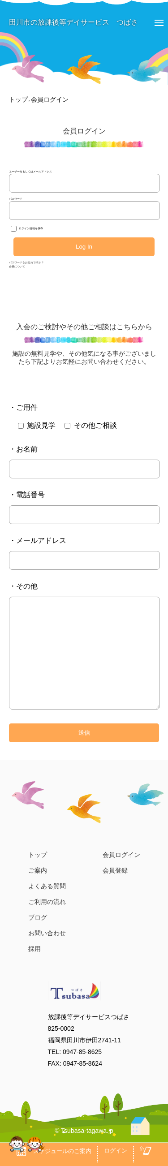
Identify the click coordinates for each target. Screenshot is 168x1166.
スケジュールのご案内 (54, 1151)
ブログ (37, 917)
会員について (17, 266)
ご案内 (37, 870)
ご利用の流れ (47, 901)
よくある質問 (47, 886)
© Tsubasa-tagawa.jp (84, 1130)
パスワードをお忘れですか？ (26, 262)
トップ (37, 854)
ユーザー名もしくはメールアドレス (30, 171)
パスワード (15, 199)
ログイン (115, 1150)
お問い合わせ (47, 933)
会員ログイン (121, 854)
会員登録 (115, 870)
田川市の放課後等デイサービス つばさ (69, 22)
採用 (34, 948)
